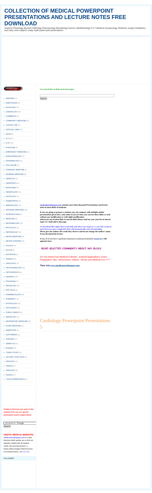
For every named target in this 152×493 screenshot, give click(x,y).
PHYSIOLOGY (12, 303)
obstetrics (10, 259)
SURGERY (10, 339)
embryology (10, 147)
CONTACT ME (11, 125)
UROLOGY (10, 361)
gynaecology (11, 187)
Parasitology (11, 281)
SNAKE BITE (11, 330)
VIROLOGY (10, 370)
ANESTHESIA (11, 103)
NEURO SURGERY (14, 241)
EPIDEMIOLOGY (13, 161)
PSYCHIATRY (11, 308)
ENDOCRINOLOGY (14, 156)
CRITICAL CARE (12, 129)
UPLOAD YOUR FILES (15, 357)
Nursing (9, 250)
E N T (8, 143)
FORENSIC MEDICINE (15, 170)
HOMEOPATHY (12, 201)
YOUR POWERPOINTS (15, 379)
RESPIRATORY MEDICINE (17, 321)
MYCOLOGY (11, 228)
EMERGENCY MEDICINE (16, 152)
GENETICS (10, 179)
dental (8, 134)
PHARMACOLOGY (13, 294)
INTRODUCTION (13, 214)
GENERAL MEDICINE (15, 174)
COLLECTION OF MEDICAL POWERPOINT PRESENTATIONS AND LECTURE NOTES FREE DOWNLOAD (65, 17)
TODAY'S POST (12, 352)
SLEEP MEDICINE (13, 326)
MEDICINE (10, 219)
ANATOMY (10, 98)
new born (9, 245)
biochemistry (11, 107)
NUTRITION (11, 254)
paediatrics (10, 277)
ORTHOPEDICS (12, 272)
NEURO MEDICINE (14, 236)
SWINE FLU (11, 343)
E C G (8, 138)
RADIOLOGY (11, 317)
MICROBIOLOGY (13, 223)
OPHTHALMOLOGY (14, 268)
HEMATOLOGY (12, 192)
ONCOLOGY (11, 263)
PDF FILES (10, 290)
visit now (26, 452)
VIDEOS (9, 366)
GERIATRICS (11, 183)
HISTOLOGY (11, 196)
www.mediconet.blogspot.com (65, 265)
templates (10, 348)
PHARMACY (11, 299)
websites (9, 375)
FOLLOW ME (11, 165)
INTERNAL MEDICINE (15, 210)
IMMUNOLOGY (12, 205)
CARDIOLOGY (12, 112)
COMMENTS (11, 116)
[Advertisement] (76, 60)
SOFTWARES (11, 335)
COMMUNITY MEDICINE (16, 121)
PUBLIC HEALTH (13, 312)
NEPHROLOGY (12, 232)
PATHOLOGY (11, 286)
